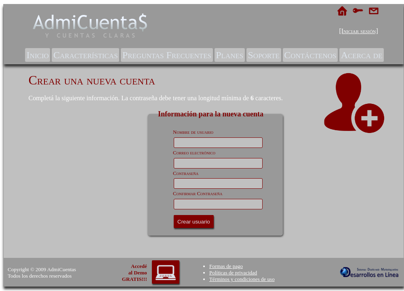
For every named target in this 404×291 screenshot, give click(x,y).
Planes (229, 55)
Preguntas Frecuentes (166, 55)
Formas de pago (226, 266)
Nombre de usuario (193, 132)
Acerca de (362, 55)
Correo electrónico (194, 153)
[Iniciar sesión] (358, 30)
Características (85, 55)
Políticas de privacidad (233, 273)
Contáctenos (310, 55)
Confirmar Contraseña (198, 193)
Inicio (38, 55)
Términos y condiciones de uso (242, 279)
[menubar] (204, 55)
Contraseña (185, 173)
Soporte (264, 55)
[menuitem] (37, 55)
